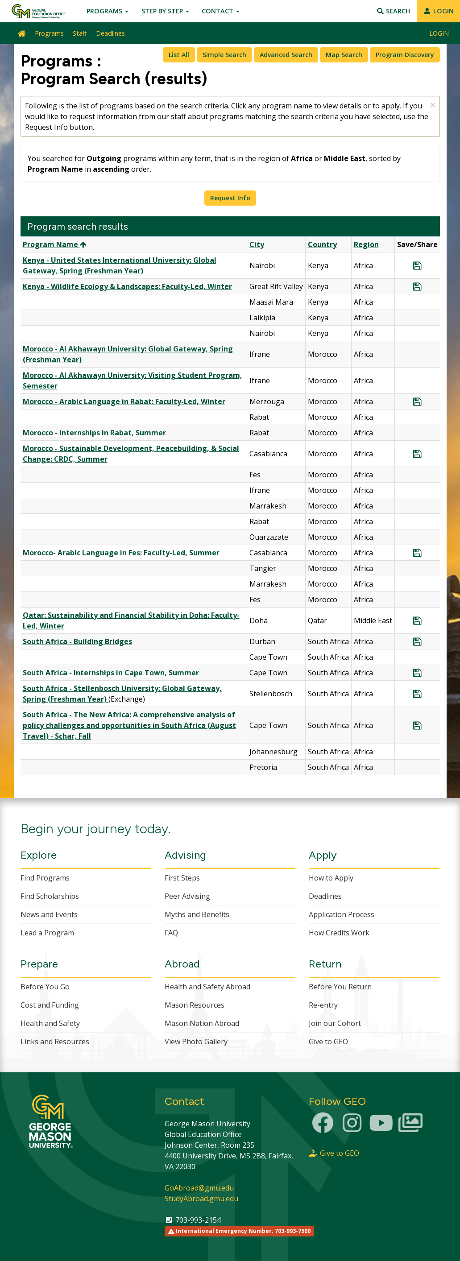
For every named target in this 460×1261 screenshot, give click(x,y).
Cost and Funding (50, 1005)
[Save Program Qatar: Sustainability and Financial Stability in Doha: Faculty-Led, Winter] (417, 620)
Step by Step (165, 11)
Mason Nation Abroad (202, 1023)
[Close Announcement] (432, 105)
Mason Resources (194, 1005)
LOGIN (438, 11)
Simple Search (224, 54)
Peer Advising (187, 896)
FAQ (171, 933)
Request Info (230, 198)
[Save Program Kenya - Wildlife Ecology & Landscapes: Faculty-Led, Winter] (417, 286)
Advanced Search (286, 54)
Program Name (55, 244)
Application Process (341, 914)
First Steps (182, 878)
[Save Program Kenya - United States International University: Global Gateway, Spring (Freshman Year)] (417, 265)
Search (393, 11)
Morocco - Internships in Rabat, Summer (94, 433)
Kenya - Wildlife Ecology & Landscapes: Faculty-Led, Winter (127, 286)
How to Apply (331, 878)
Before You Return (340, 987)
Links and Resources (55, 1041)
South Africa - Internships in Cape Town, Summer (111, 673)
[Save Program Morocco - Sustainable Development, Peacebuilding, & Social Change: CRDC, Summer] (417, 454)
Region (366, 244)
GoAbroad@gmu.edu (199, 1188)
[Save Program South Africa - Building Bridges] (417, 641)
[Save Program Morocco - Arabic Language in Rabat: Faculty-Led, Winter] (417, 401)
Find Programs (45, 878)
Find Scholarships (50, 896)
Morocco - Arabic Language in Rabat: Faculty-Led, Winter (124, 401)
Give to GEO (328, 1041)
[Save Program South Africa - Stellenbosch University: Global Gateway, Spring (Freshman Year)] (417, 694)
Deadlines (110, 33)
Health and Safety (50, 1023)
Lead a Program (47, 933)
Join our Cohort (335, 1023)
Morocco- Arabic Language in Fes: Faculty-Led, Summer (121, 553)
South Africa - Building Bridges (77, 641)
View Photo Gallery (196, 1041)
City (256, 244)
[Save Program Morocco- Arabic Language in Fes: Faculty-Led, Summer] (417, 553)
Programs (107, 11)
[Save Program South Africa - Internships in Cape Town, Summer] (417, 673)
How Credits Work (339, 933)
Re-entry (323, 1005)
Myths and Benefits (197, 914)
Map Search (344, 54)
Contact (221, 11)
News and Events (49, 914)
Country (322, 244)
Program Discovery (405, 54)
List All (179, 54)
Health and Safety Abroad (207, 987)
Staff (80, 33)
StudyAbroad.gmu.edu (201, 1198)
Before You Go (45, 987)
